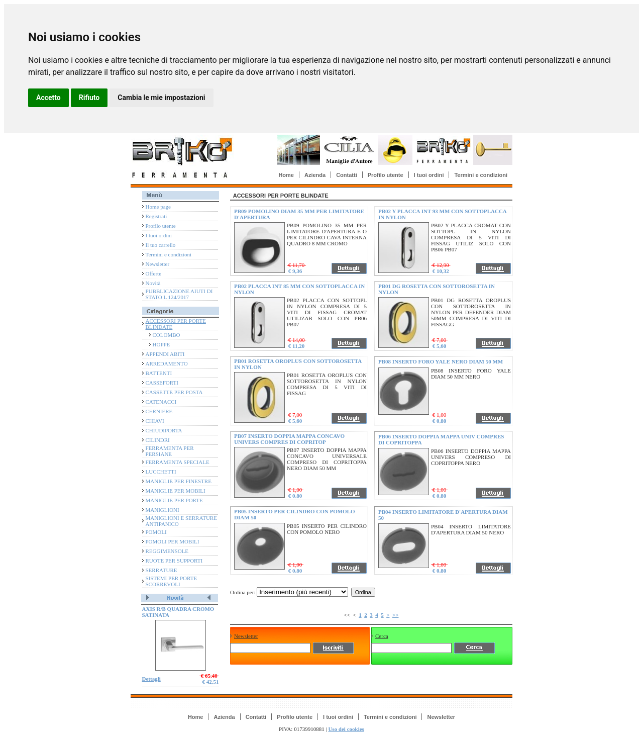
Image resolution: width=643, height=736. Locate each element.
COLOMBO (166, 335)
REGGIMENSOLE (167, 551)
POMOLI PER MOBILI (172, 541)
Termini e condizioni (480, 175)
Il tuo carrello (161, 245)
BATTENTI (159, 373)
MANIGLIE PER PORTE (174, 500)
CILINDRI (158, 440)
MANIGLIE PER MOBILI (175, 491)
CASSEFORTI (162, 383)
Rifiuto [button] (89, 98)
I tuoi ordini (429, 175)
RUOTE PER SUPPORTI (174, 561)
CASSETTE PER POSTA (174, 392)
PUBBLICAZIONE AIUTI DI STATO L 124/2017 (179, 294)
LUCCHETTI (161, 472)
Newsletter (158, 264)
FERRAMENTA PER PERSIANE (170, 451)
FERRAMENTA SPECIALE (177, 462)
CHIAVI (155, 421)
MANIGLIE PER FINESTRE (178, 481)
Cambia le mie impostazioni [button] (161, 98)
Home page (158, 207)
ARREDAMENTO (167, 363)
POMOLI (156, 532)
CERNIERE (159, 411)
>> (395, 615)
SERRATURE (161, 570)
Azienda (315, 175)
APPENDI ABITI (165, 354)
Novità (153, 283)
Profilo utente (385, 175)
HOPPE (161, 344)
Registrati (156, 216)
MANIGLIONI (162, 510)
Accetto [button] (48, 98)
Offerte (154, 273)
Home (286, 175)
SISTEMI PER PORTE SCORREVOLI (171, 581)
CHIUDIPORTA (164, 430)
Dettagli (151, 679)
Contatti (346, 175)
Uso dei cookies (346, 729)
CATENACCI (161, 402)
